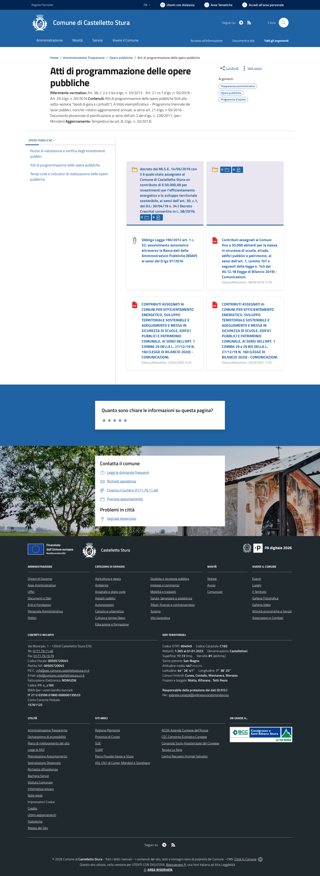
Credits (32, 808)
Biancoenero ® (176, 864)
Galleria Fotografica (265, 598)
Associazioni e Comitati (267, 617)
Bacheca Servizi (38, 775)
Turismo (155, 611)
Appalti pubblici (105, 598)
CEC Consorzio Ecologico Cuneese (184, 736)
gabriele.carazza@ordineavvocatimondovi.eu (199, 694)
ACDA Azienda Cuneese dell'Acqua (185, 730)
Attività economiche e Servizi (272, 611)
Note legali (35, 795)
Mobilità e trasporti (163, 591)
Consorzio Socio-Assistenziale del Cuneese (190, 743)
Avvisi (211, 585)
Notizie (212, 578)
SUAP (99, 749)
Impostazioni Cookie (41, 801)
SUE (98, 743)
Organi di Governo (40, 578)
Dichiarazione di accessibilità (47, 736)
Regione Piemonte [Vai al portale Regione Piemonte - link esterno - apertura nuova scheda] (42, 5)
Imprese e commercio (164, 585)
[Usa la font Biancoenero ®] (177, 5)
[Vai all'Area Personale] (263, 5)
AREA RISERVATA (157, 869)
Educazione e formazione (112, 624)
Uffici (31, 591)
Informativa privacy (41, 788)
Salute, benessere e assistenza (171, 598)
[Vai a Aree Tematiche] (218, 5)
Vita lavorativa (160, 617)
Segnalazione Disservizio (44, 762)
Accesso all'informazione (207, 40)
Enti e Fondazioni (39, 604)
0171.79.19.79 (44, 655)
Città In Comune (245, 859)
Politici (32, 617)
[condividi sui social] (229, 68)
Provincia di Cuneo (107, 736)
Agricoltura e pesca (108, 578)
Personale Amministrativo (45, 611)
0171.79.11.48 (43, 650)
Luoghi (256, 585)
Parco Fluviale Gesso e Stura (114, 756)
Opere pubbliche (121, 57)
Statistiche (35, 821)
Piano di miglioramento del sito (48, 743)
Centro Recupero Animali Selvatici (185, 756)
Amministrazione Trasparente (84, 57)
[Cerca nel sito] (284, 22)
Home (54, 57)
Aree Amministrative (42, 585)
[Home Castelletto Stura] (80, 22)
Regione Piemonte (107, 730)
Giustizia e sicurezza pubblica (169, 578)
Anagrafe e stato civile (110, 591)
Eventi (256, 578)
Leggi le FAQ (36, 749)
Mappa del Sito (38, 827)
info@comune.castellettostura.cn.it (60, 675)
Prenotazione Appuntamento (47, 756)
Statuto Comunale (40, 782)
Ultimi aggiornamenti (42, 814)
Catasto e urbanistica (109, 611)
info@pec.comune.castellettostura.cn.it (62, 670)
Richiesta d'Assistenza (43, 769)
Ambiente (101, 585)
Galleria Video (261, 604)
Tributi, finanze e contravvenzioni (172, 604)
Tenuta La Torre (172, 749)
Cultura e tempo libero (110, 617)
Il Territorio (259, 591)
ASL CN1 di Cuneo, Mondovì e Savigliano (122, 762)
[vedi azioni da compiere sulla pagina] (251, 68)
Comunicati (214, 591)
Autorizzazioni (104, 604)
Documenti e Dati (39, 598)
